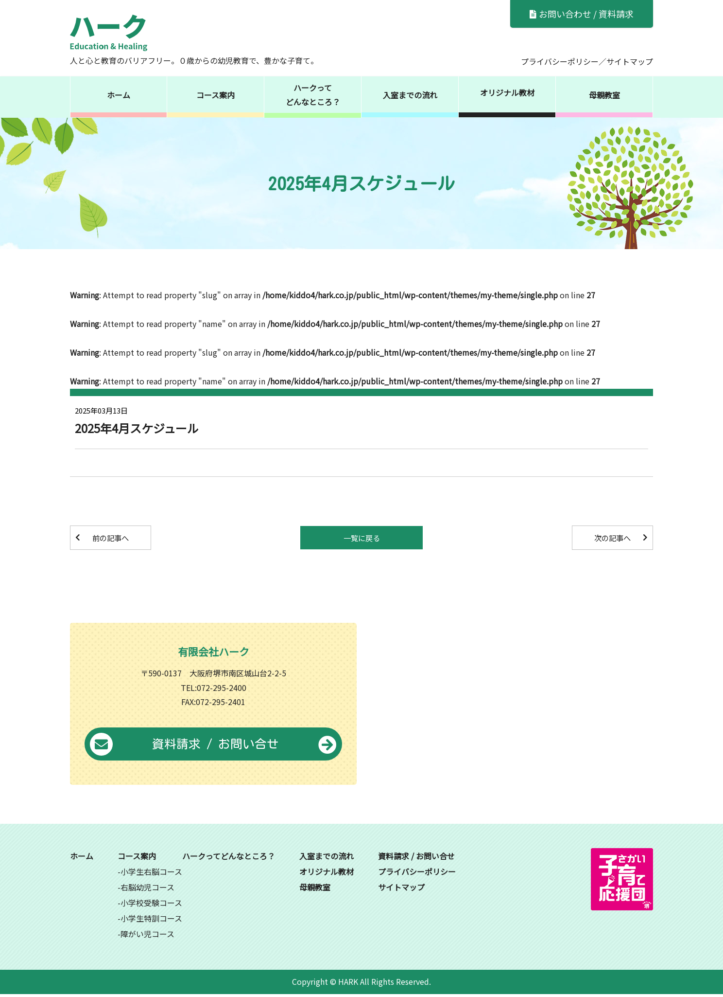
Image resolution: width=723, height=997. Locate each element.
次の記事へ (608, 538)
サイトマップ (629, 61)
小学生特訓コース (151, 921)
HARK (348, 984)
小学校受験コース (151, 905)
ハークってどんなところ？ (313, 95)
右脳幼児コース (147, 890)
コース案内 (215, 95)
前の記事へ (114, 538)
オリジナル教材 (507, 92)
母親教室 (604, 95)
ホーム (118, 95)
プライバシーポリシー (560, 61)
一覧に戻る (361, 538)
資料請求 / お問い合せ (213, 747)
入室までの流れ (410, 95)
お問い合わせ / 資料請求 (582, 13)
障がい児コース (147, 937)
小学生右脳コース (151, 874)
